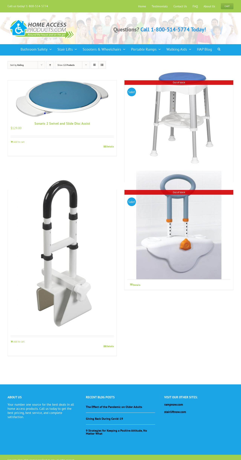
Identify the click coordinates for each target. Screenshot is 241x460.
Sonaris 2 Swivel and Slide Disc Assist (62, 123)
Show (66, 65)
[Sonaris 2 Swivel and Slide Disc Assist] (62, 98)
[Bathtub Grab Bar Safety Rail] (62, 253)
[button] (219, 48)
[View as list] (102, 65)
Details (110, 146)
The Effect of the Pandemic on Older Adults (114, 407)
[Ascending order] (50, 65)
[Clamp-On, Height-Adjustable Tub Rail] (178, 225)
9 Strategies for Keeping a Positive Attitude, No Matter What (116, 432)
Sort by (17, 65)
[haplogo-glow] (42, 19)
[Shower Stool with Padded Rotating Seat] (178, 116)
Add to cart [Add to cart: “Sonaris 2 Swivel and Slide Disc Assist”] (18, 141)
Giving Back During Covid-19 (104, 419)
